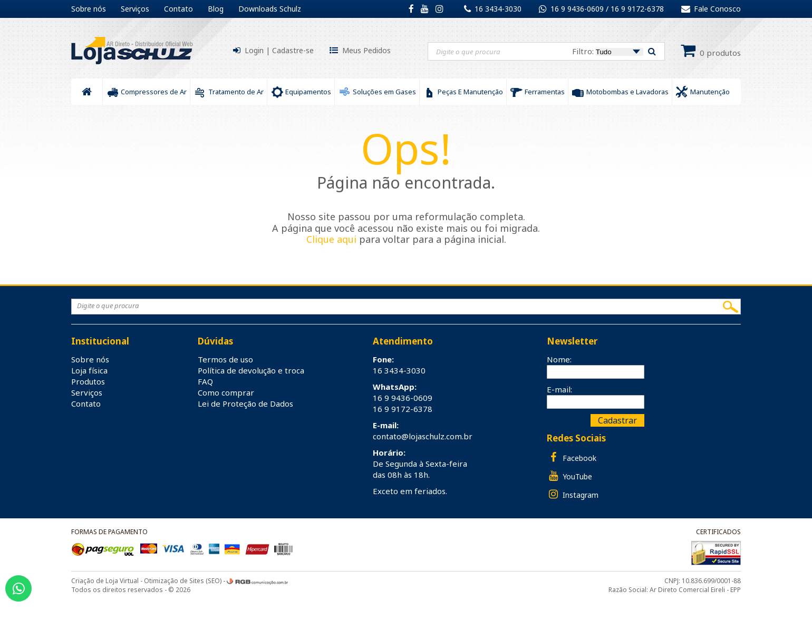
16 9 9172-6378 (637, 9)
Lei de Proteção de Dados (245, 403)
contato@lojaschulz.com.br (422, 436)
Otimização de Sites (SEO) (182, 580)
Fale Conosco (711, 9)
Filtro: (607, 51)
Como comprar (226, 392)
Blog (216, 9)
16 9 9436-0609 (578, 9)
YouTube (569, 475)
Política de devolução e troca (251, 370)
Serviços (135, 9)
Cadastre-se (293, 50)
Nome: (559, 359)
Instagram (572, 494)
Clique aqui (331, 239)
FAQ (205, 381)
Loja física (89, 370)
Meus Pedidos (366, 50)
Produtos (88, 381)
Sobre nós (88, 9)
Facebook (571, 457)
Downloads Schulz (269, 9)
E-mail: (559, 389)
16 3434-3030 (498, 9)
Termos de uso (225, 359)
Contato (178, 9)
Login (254, 50)
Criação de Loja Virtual (105, 580)
